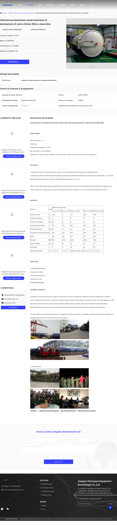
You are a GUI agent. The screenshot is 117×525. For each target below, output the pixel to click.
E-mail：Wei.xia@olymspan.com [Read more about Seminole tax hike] (12, 490)
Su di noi (50, 5)
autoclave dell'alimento (68, 411)
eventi (72, 5)
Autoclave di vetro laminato (86, 411)
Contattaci (62, 5)
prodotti (10, 13)
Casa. (20, 5)
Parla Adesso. (14, 62)
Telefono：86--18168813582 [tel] (11, 486)
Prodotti (30, 5)
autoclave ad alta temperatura (49, 411)
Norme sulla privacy (11, 519)
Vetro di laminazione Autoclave (23, 13)
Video (40, 5)
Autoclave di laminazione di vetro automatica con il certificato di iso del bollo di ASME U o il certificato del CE (12, 152)
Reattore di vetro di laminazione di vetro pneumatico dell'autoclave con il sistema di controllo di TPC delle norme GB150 (13, 274)
